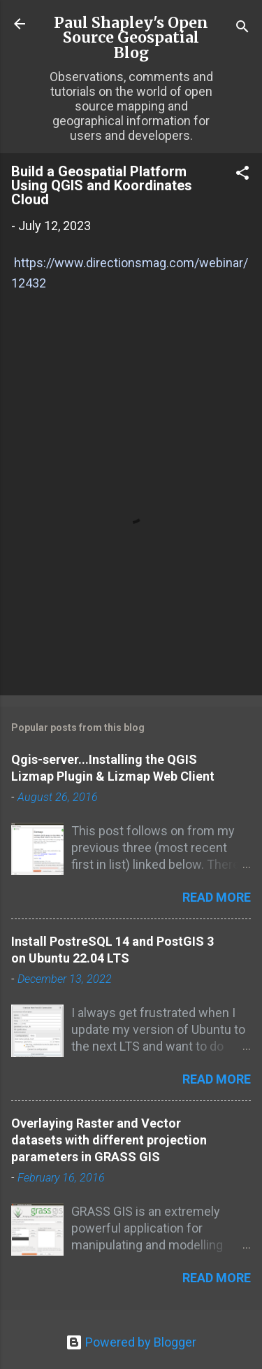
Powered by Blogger (131, 1342)
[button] (242, 174)
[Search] (242, 28)
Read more (216, 897)
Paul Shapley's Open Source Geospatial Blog (131, 37)
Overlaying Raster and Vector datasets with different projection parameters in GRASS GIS (109, 1140)
